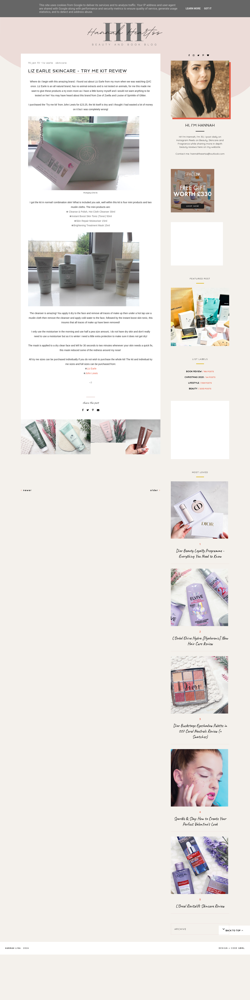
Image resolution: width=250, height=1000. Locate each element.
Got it (207, 8)
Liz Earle (91, 368)
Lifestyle (200, 382)
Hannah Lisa (13, 948)
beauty (200, 388)
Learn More (193, 8)
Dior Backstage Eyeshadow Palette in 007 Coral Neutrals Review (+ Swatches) (200, 731)
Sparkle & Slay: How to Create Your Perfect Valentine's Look (200, 821)
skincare (61, 62)
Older (155, 490)
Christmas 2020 (200, 377)
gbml (241, 948)
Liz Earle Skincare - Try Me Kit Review (77, 70)
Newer (26, 490)
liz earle (48, 62)
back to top (234, 930)
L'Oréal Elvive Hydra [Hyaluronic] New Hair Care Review (200, 641)
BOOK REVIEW (200, 371)
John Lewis (92, 373)
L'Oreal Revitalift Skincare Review (200, 906)
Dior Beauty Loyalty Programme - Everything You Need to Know (200, 553)
